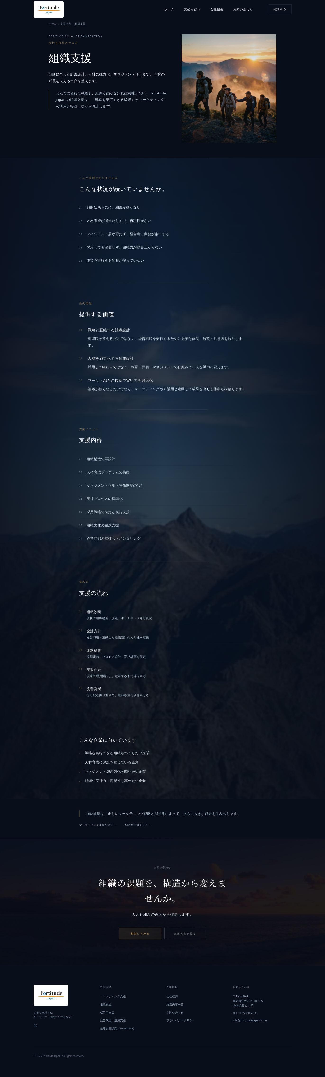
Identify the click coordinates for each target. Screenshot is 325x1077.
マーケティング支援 (113, 996)
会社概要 (217, 9)
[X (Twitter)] (35, 1026)
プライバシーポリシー (180, 1020)
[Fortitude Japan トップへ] (49, 9)
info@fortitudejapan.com (250, 1020)
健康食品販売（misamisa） (118, 1028)
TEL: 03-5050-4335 (245, 1013)
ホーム (169, 9)
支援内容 (192, 9)
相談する (279, 9)
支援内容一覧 (175, 1004)
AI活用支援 (107, 1012)
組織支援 (106, 1004)
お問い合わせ (243, 9)
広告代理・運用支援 (113, 1020)
